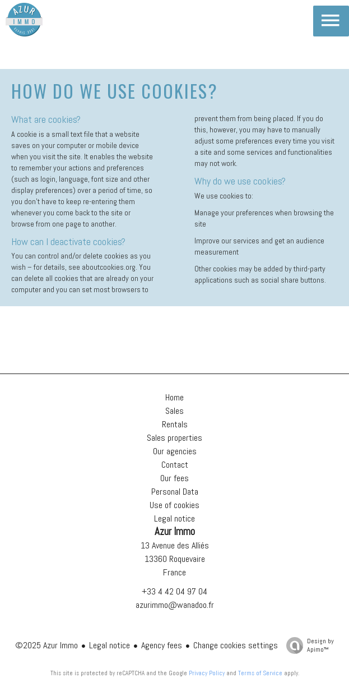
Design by (307, 645)
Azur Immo (175, 531)
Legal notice (109, 645)
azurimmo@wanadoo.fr (175, 605)
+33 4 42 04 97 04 (174, 591)
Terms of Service (260, 673)
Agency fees (161, 645)
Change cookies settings (235, 645)
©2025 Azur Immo (46, 645)
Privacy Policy (207, 673)
